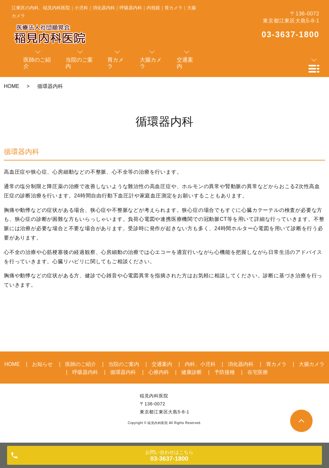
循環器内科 (123, 372)
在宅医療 (257, 372)
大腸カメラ (312, 364)
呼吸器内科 (85, 372)
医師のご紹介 (80, 364)
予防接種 (224, 372)
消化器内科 (240, 364)
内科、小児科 (200, 364)
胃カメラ (276, 364)
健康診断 (191, 372)
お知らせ (42, 364)
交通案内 (162, 364)
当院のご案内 (123, 364)
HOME (11, 86)
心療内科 (158, 372)
